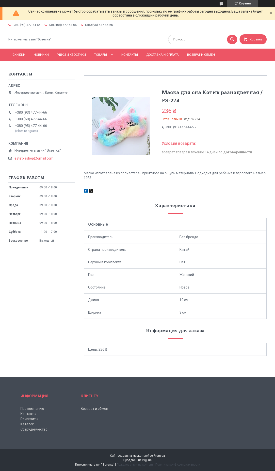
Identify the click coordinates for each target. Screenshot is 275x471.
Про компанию (32, 409)
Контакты (129, 54)
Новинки (41, 54)
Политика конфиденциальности (177, 464)
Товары (100, 54)
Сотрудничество (34, 429)
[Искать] (232, 39)
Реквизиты (29, 419)
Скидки (19, 54)
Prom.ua (159, 455)
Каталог (27, 424)
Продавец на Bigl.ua (137, 460)
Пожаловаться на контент (135, 464)
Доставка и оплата (162, 54)
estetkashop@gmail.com (34, 158)
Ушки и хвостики (71, 54)
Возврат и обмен (201, 54)
